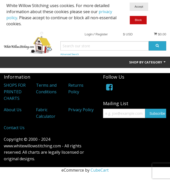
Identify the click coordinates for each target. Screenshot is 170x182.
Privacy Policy (81, 109)
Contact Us (14, 127)
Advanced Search (69, 54)
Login (88, 34)
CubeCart (100, 170)
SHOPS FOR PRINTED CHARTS (15, 91)
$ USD (128, 34)
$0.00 (160, 34)
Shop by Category (147, 62)
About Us (13, 109)
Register (101, 34)
